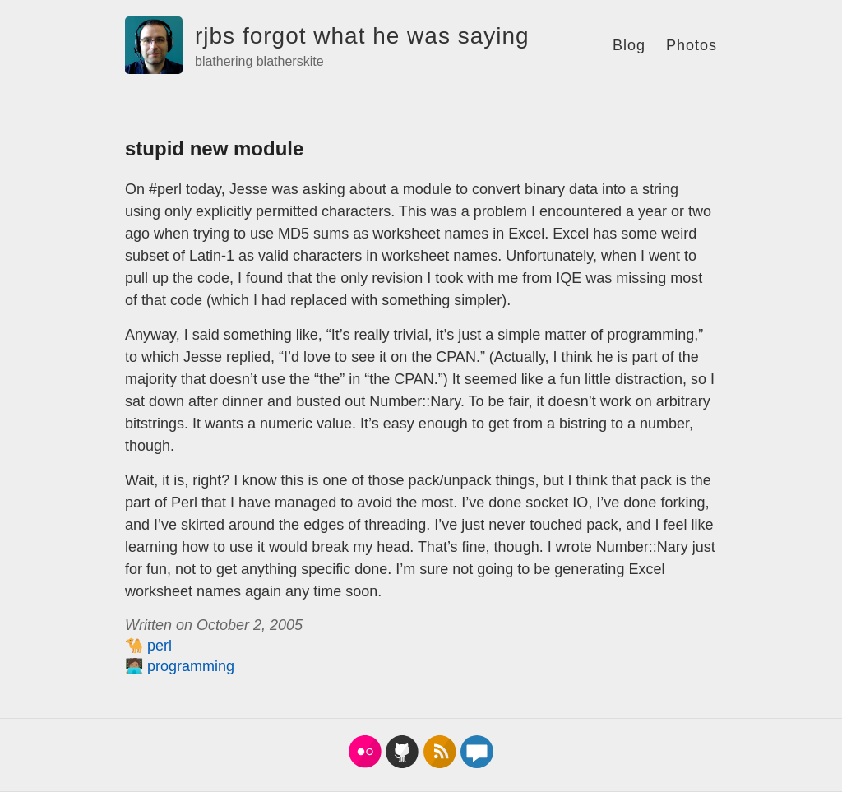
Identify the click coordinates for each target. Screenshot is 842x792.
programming (190, 666)
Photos (691, 45)
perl (159, 645)
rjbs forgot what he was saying (362, 36)
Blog (629, 45)
